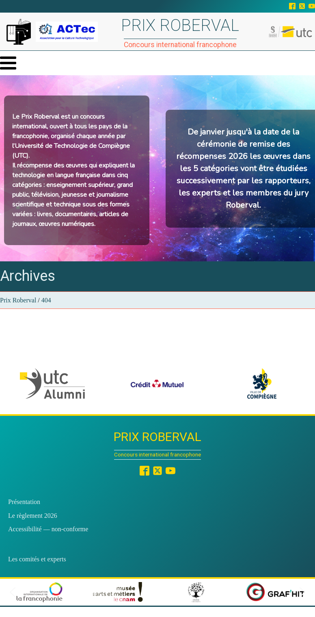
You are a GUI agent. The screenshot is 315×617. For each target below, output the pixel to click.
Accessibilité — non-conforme (48, 529)
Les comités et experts (37, 559)
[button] (52, 383)
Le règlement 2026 (32, 515)
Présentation (24, 501)
